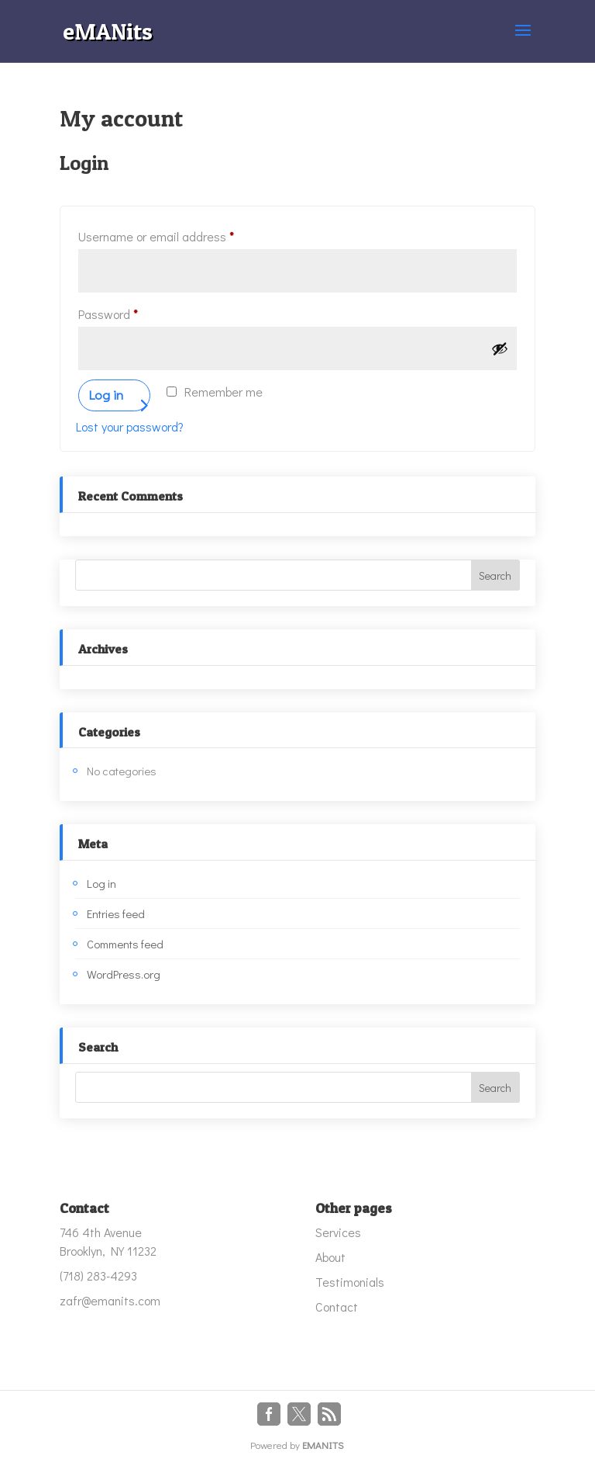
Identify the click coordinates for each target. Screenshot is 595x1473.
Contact (336, 1306)
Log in (105, 395)
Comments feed (125, 943)
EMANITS (323, 1444)
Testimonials (349, 1282)
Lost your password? (130, 426)
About (330, 1257)
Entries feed (116, 913)
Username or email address (179, 234)
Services (338, 1232)
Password (131, 312)
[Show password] (499, 348)
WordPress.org (123, 974)
